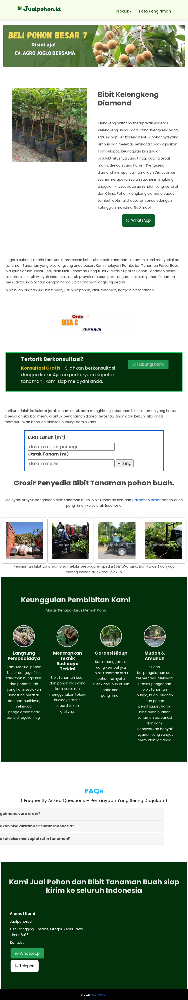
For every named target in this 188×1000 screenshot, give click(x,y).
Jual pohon (99, 995)
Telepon (24, 966)
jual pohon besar (146, 500)
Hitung (125, 463)
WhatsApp (138, 220)
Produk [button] (123, 11)
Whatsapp (27, 953)
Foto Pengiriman (155, 11)
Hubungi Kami (125, 364)
